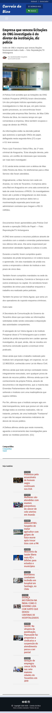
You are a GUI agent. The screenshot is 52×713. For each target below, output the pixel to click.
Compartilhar (7, 449)
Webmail (34, 1)
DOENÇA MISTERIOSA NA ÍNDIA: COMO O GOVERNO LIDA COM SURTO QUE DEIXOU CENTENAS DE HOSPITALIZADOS (30, 607)
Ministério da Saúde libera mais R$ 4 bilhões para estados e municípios (30, 559)
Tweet (5, 451)
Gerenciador (44, 1)
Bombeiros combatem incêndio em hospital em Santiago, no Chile (30, 582)
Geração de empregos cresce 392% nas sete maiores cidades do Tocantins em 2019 (30, 670)
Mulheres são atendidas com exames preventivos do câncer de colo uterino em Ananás (31, 506)
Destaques (27, 472)
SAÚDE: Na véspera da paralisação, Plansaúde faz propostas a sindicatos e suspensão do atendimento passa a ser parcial (31, 639)
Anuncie (33, 11)
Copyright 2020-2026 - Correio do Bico (26, 706)
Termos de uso (34, 708)
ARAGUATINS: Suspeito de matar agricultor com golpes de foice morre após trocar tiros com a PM (31, 533)
